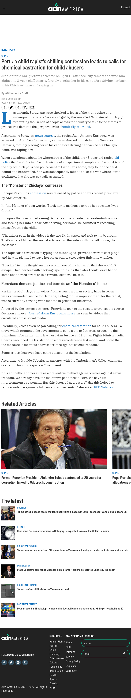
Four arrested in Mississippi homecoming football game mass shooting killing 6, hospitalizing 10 (70, 608)
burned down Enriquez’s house (52, 313)
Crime (4, 55)
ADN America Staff (16, 93)
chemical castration (76, 326)
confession (38, 193)
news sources (45, 136)
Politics (21, 507)
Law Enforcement (27, 604)
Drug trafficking (27, 546)
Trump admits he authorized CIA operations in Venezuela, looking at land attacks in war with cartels (72, 550)
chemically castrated (75, 127)
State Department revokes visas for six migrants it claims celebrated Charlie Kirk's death (66, 569)
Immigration (23, 565)
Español (125, 7)
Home (4, 49)
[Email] (100, 653)
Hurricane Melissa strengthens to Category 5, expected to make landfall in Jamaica (63, 530)
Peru (12, 49)
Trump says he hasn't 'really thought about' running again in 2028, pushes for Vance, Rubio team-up (72, 511)
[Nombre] (105, 643)
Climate (21, 527)
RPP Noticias (103, 387)
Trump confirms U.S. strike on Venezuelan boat (43, 589)
